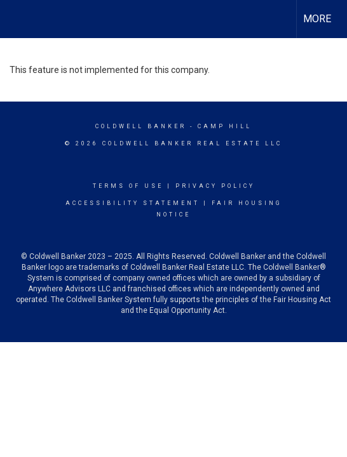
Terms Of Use (128, 186)
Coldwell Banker (140, 126)
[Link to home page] (21, 19)
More (317, 19)
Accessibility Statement (132, 203)
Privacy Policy (215, 186)
